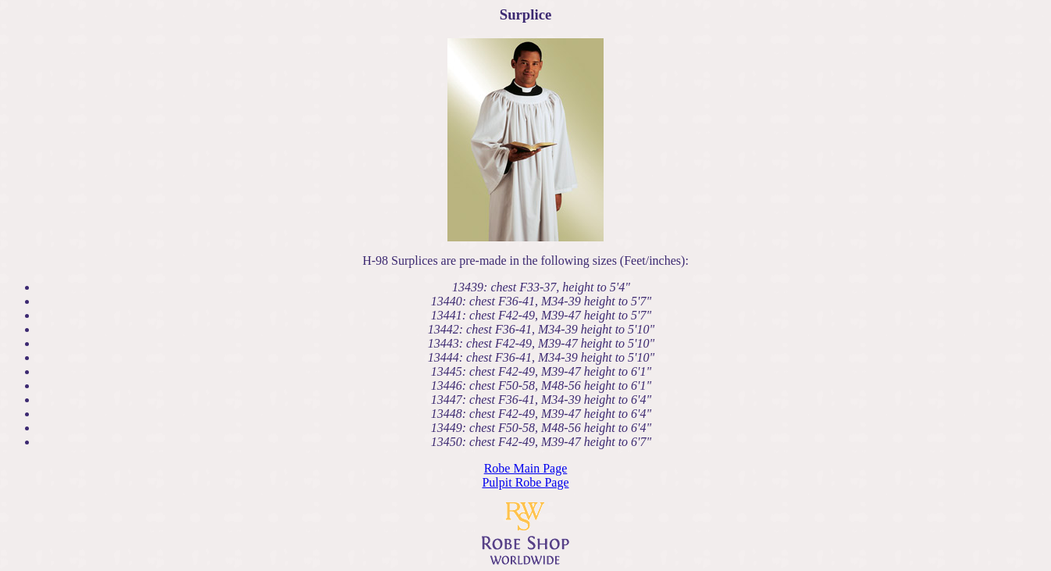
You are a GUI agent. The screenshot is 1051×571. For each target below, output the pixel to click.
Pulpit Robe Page (525, 482)
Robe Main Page (526, 468)
